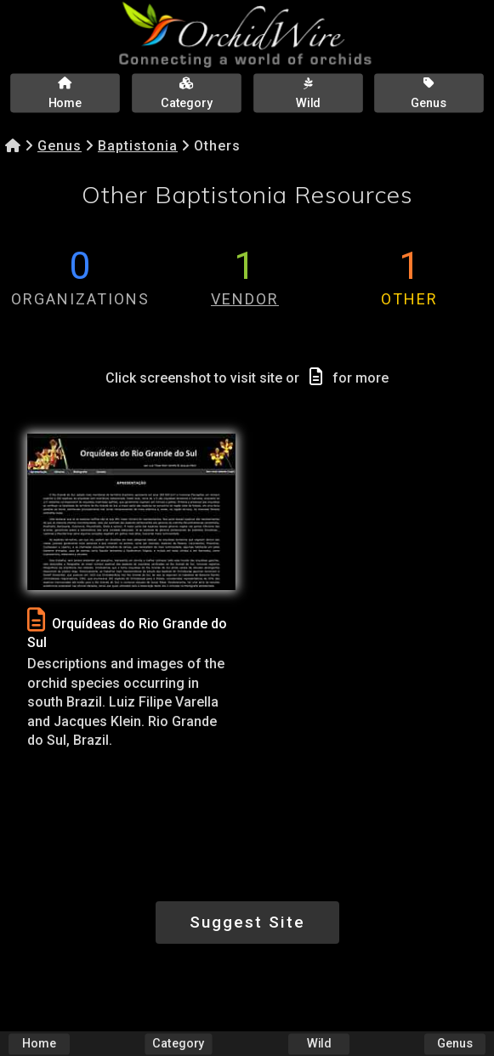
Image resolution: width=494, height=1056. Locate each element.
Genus (59, 146)
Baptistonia (138, 146)
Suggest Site (247, 922)
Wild (319, 1043)
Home (39, 1043)
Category (179, 1043)
